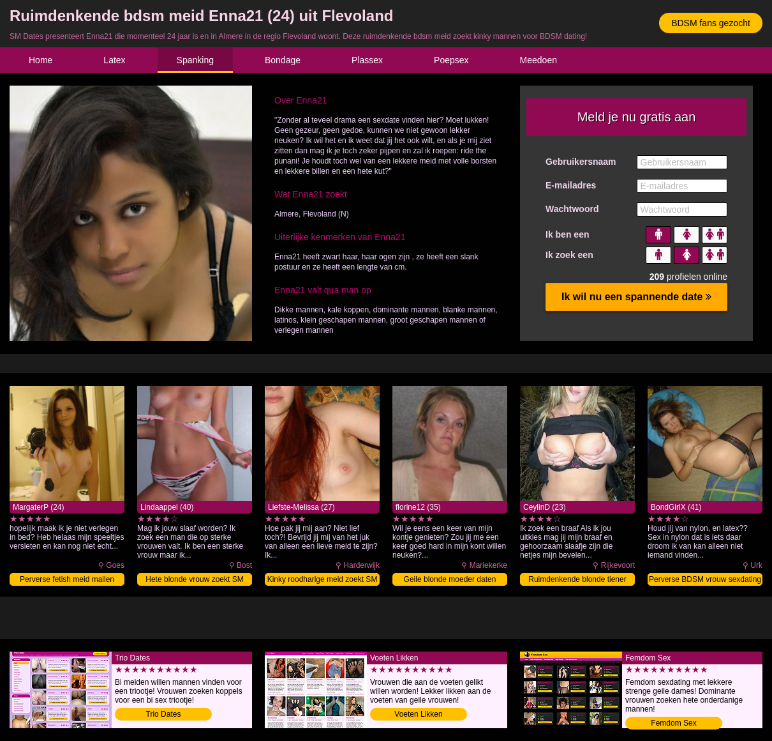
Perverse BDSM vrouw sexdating (705, 579)
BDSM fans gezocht (710, 23)
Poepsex (451, 60)
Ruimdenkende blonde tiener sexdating (577, 580)
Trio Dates (163, 714)
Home (40, 60)
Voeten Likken (418, 714)
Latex (114, 60)
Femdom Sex (673, 723)
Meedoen (538, 60)
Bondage (283, 60)
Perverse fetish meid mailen (67, 579)
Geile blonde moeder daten (450, 579)
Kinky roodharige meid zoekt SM (322, 579)
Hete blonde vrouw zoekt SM (194, 579)
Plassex (367, 60)
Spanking (195, 60)
